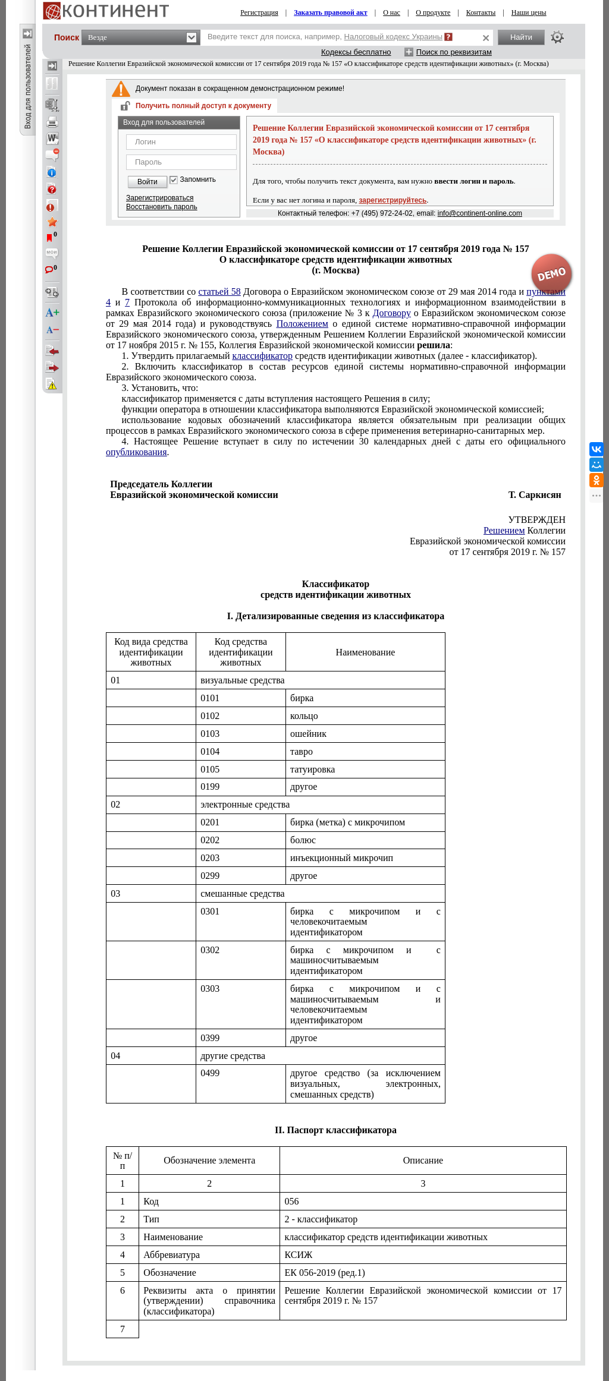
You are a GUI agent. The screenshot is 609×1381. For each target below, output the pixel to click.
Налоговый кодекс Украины (393, 36)
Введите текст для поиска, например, (325, 36)
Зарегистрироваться (159, 198)
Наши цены (529, 12)
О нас (391, 12)
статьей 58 (220, 291)
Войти (147, 182)
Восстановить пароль (161, 207)
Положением (302, 324)
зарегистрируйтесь (393, 200)
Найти (521, 37)
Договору (392, 313)
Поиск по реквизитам (454, 52)
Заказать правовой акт (331, 12)
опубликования (136, 452)
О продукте (433, 12)
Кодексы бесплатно (356, 52)
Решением (504, 530)
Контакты (481, 12)
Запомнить (198, 180)
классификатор (263, 356)
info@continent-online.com (480, 213)
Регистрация (259, 12)
